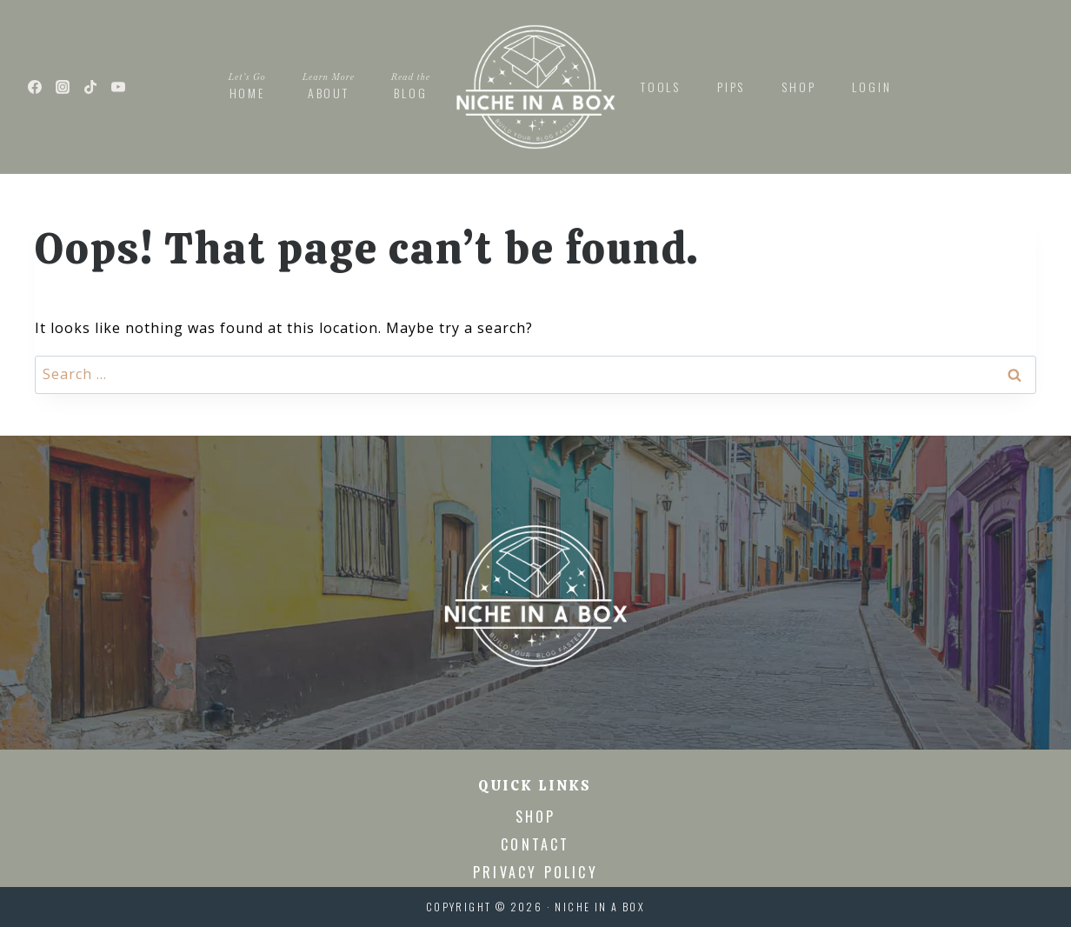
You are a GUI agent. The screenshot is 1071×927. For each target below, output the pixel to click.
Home (247, 86)
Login (871, 86)
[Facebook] (35, 87)
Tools (661, 86)
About (329, 86)
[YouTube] (118, 87)
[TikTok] (90, 87)
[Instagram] (62, 87)
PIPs (731, 86)
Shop (798, 86)
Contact (535, 844)
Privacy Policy (535, 872)
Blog (410, 86)
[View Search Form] (1036, 87)
